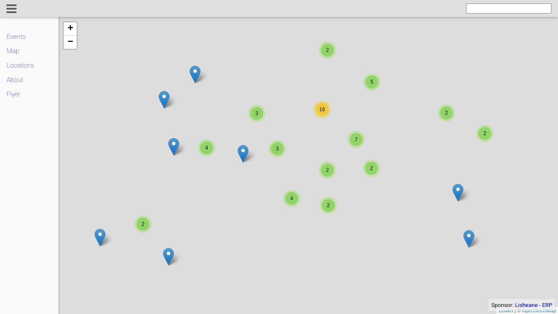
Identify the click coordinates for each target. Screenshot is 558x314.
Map (13, 51)
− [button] (70, 42)
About (15, 80)
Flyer (13, 94)
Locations (20, 65)
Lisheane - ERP (533, 305)
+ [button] (70, 28)
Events (16, 37)
